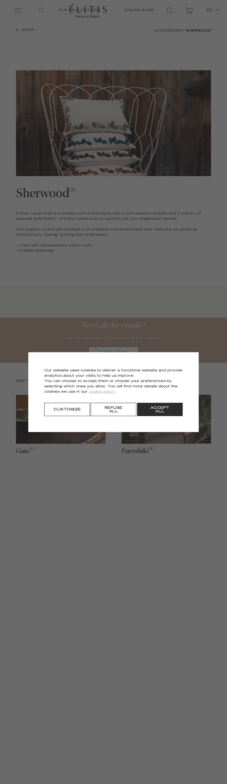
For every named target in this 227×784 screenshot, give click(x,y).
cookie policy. (102, 392)
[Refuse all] (113, 409)
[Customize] (67, 409)
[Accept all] (160, 409)
